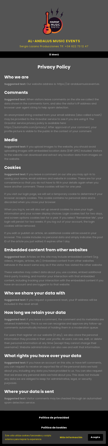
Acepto (95, 437)
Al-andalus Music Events (54, 41)
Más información (71, 437)
